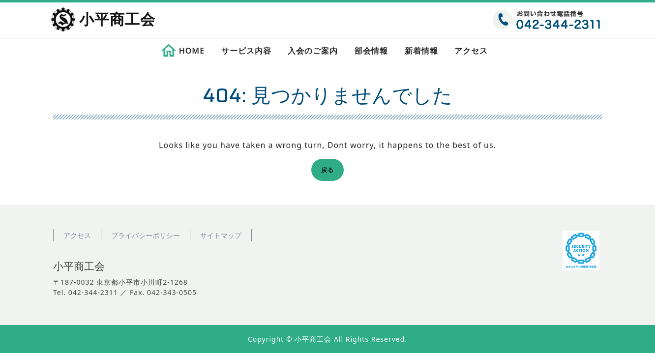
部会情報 (371, 50)
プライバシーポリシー (145, 235)
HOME (192, 50)
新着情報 (421, 50)
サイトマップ (220, 235)
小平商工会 (117, 20)
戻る (330, 171)
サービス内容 (246, 50)
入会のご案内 (313, 50)
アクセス (471, 50)
